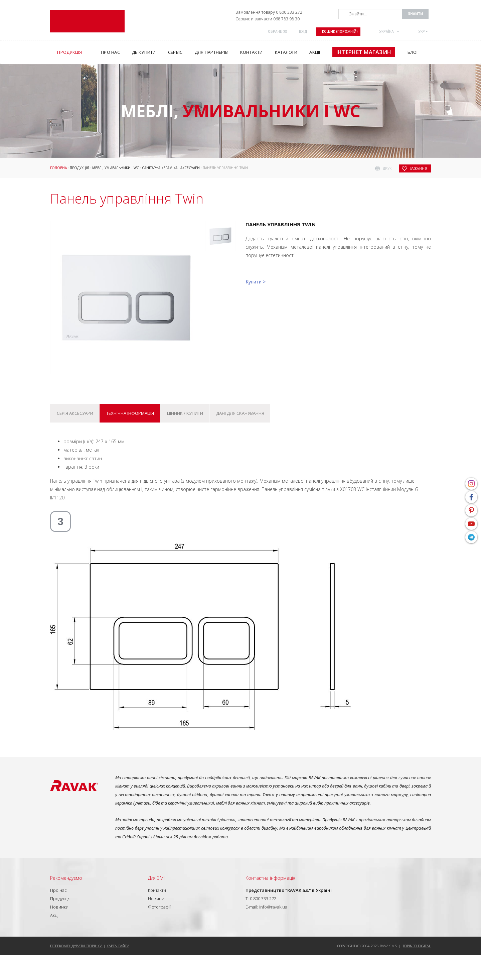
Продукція (79, 167)
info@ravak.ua (273, 907)
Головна (58, 167)
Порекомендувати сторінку (76, 945)
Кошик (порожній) (338, 31)
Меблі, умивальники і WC (115, 167)
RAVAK (87, 21)
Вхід (303, 31)
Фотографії (159, 907)
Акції (54, 915)
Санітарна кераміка (159, 167)
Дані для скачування (240, 413)
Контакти (157, 890)
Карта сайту (118, 945)
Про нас (58, 890)
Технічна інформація (130, 413)
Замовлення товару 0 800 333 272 (268, 12)
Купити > (256, 281)
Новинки (59, 907)
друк (387, 168)
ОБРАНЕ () (277, 31)
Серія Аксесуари (75, 413)
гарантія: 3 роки (81, 467)
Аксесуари (190, 167)
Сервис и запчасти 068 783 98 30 (267, 19)
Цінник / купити (185, 413)
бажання (419, 168)
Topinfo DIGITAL (417, 945)
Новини (156, 899)
